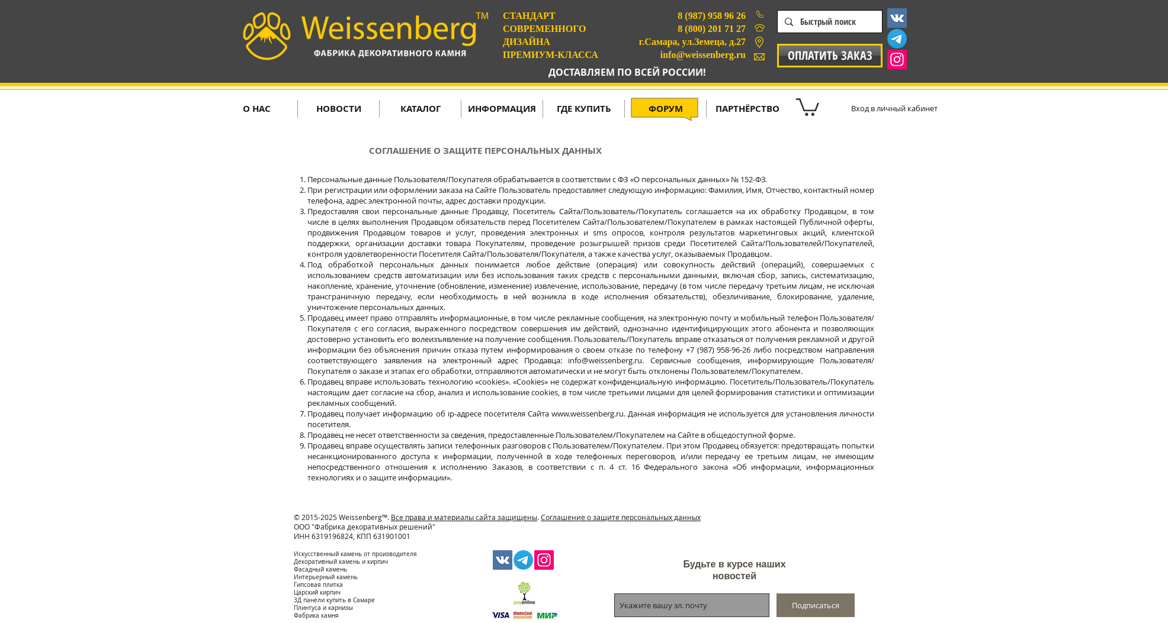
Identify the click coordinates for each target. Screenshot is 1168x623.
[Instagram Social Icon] (897, 59)
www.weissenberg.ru (587, 413)
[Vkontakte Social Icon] (897, 18)
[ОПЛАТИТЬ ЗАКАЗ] (830, 55)
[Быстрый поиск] (828, 22)
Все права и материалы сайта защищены (464, 517)
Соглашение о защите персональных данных (621, 517)
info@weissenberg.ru (605, 360)
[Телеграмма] (897, 39)
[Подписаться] (815, 605)
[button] (807, 106)
